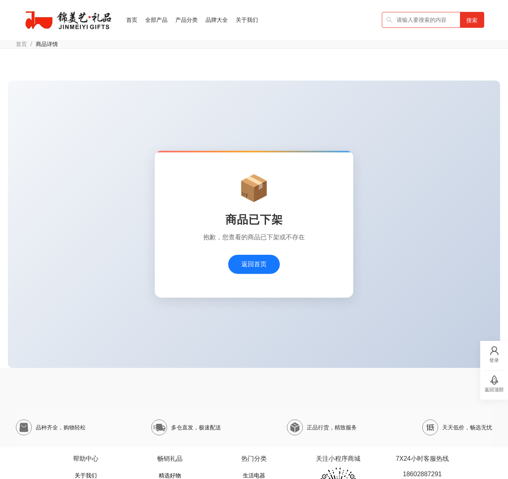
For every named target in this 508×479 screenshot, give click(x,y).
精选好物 (170, 475)
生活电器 (254, 475)
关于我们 (86, 475)
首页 (21, 44)
